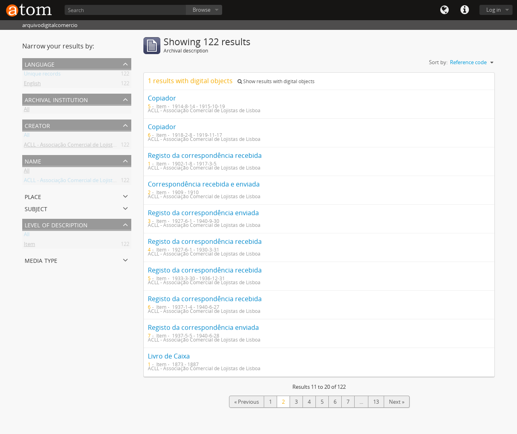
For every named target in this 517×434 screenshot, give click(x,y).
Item (29, 245)
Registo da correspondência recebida (205, 155)
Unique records (42, 75)
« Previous (246, 401)
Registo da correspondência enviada (203, 212)
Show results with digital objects (276, 81)
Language (444, 10)
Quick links (464, 10)
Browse (201, 9)
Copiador (162, 98)
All (26, 110)
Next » (396, 401)
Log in (493, 9)
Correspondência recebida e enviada (204, 184)
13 (376, 401)
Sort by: (438, 62)
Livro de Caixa (169, 356)
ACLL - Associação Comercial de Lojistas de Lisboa (83, 146)
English (32, 84)
